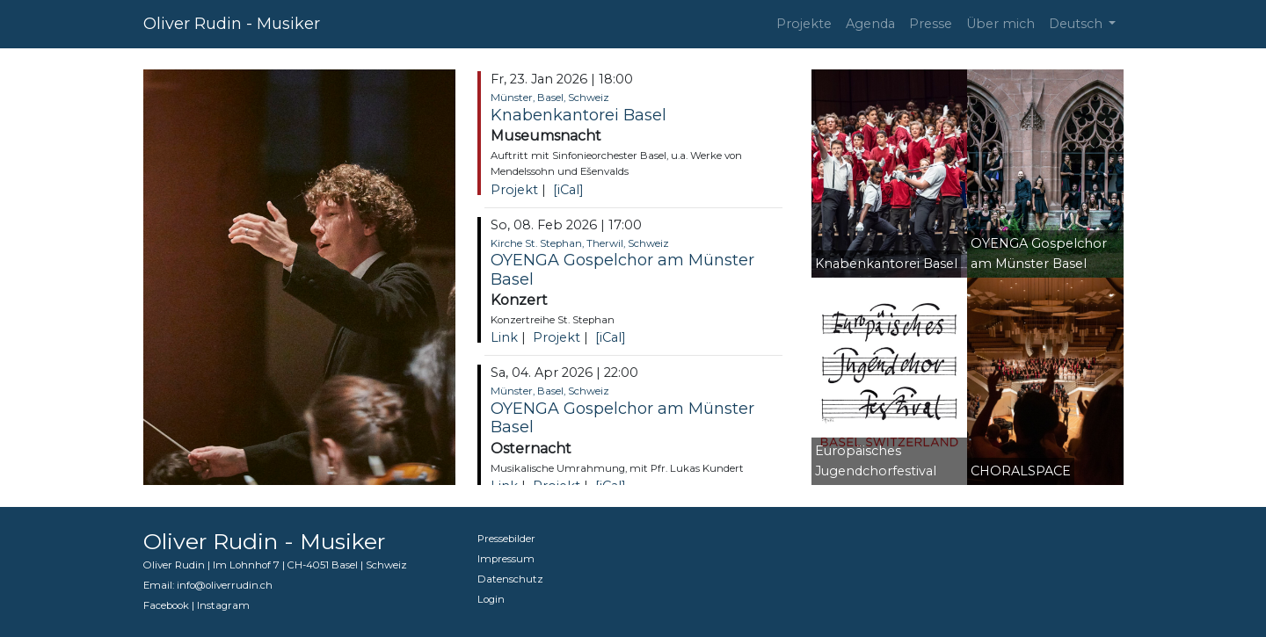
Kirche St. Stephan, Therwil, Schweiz (580, 243)
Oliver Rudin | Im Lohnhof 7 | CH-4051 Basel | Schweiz (275, 565)
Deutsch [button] (1077, 24)
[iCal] (568, 190)
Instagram (223, 605)
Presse (930, 24)
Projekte (804, 24)
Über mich (1000, 24)
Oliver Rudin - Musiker (231, 23)
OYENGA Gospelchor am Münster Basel (622, 269)
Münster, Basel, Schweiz (550, 97)
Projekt (514, 190)
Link (504, 337)
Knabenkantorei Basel (578, 115)
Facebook (166, 605)
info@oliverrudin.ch (225, 585)
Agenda (870, 24)
